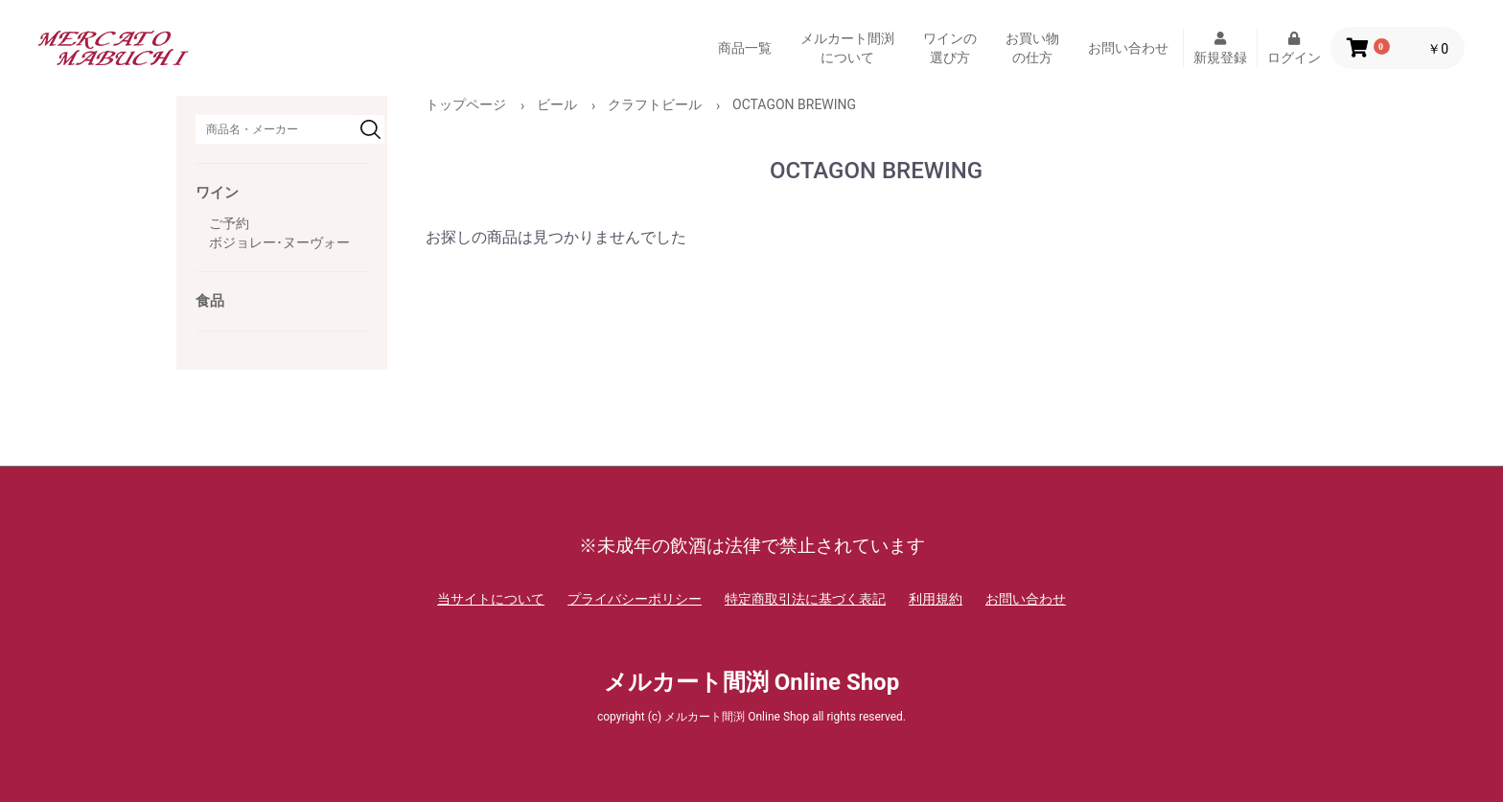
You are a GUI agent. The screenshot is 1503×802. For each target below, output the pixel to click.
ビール (557, 104)
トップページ (466, 104)
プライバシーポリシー (634, 599)
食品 (210, 300)
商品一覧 (745, 48)
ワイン (217, 192)
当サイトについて (490, 599)
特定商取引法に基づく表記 (805, 599)
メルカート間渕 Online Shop (751, 682)
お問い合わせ (1128, 48)
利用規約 (935, 599)
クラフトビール (655, 104)
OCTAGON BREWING (794, 104)
